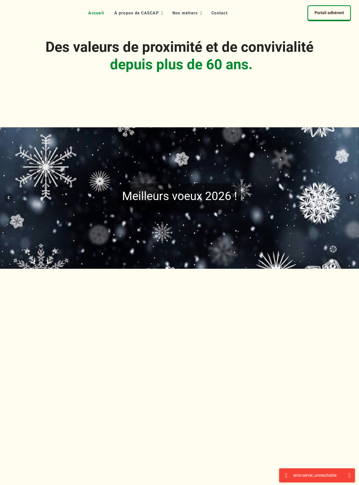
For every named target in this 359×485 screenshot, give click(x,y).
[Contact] (219, 13)
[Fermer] (349, 475)
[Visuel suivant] (350, 197)
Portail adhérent (329, 12)
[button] (138, 13)
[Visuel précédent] (8, 197)
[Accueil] (96, 13)
